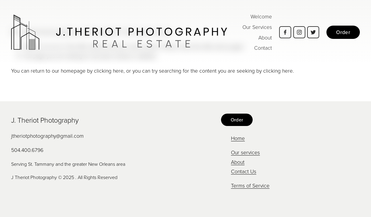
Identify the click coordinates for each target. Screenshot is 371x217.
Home (238, 138)
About (265, 37)
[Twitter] (313, 32)
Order (343, 32)
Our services (245, 152)
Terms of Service (250, 185)
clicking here (108, 70)
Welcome (261, 16)
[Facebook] (285, 32)
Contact (263, 47)
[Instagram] (299, 32)
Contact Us (243, 171)
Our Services (257, 26)
